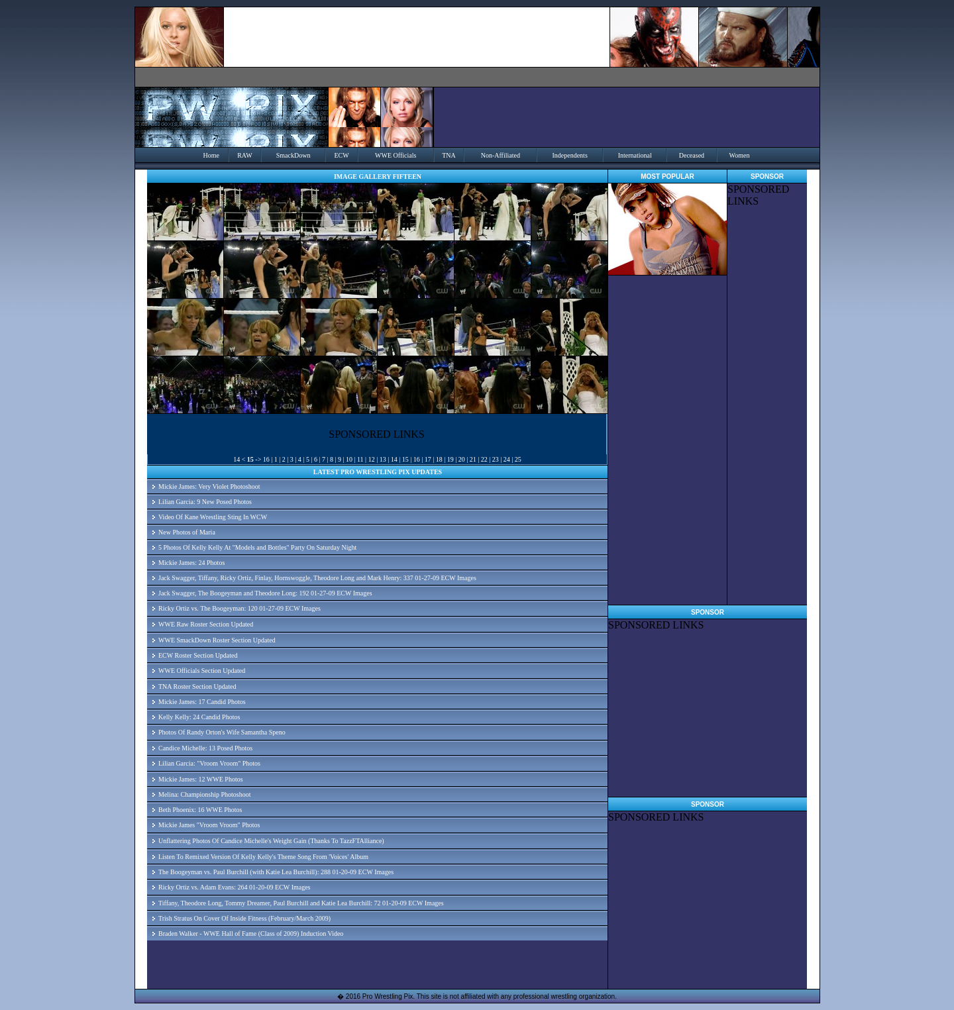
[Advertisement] (767, 406)
